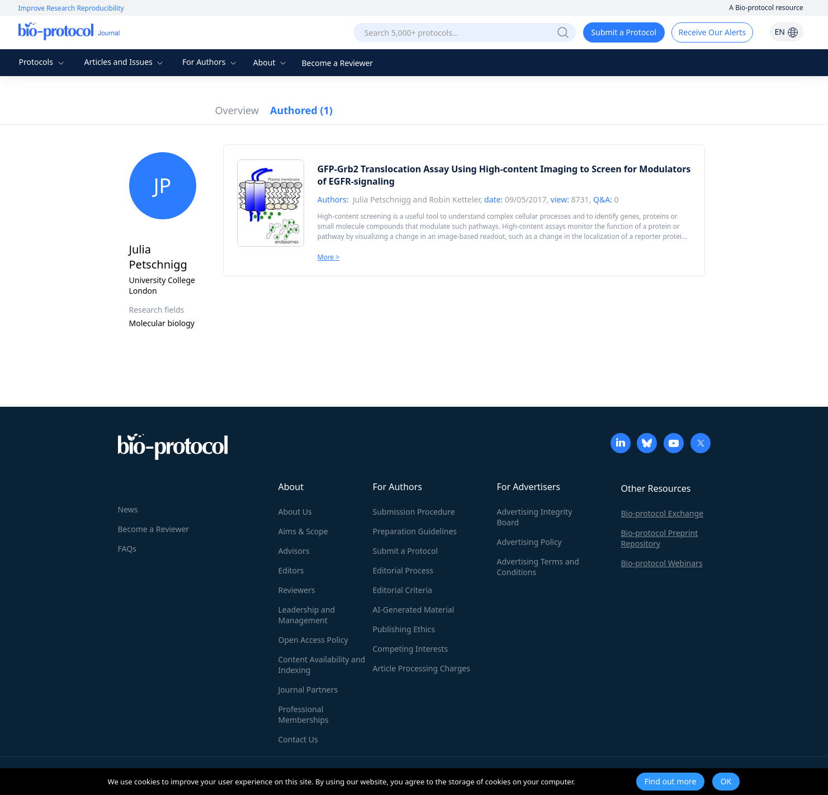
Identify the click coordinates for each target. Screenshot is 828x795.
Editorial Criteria (402, 590)
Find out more (671, 781)
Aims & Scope (303, 531)
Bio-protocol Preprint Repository (659, 538)
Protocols (42, 62)
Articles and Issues (125, 62)
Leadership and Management (306, 614)
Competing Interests (410, 648)
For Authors (210, 62)
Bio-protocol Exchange (662, 513)
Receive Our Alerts (712, 32)
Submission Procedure (414, 511)
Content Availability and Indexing (322, 664)
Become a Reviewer (337, 63)
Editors (291, 570)
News (128, 509)
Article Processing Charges (421, 668)
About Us (295, 511)
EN (786, 31)
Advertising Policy (529, 542)
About (270, 62)
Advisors (294, 550)
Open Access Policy (313, 639)
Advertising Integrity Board (534, 517)
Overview (237, 110)
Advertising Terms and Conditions (538, 566)
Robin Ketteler (454, 199)
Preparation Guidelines (415, 531)
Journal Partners (308, 689)
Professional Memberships (303, 714)
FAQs (127, 548)
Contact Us (298, 739)
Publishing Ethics (404, 629)
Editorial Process (403, 570)
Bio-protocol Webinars (662, 563)
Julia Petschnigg (382, 199)
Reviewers (296, 590)
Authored (301, 110)
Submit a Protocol (624, 32)
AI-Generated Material (414, 609)
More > (329, 257)
